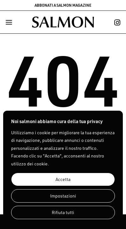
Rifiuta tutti (63, 212)
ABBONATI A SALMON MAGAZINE (63, 5)
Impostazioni (63, 195)
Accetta (63, 179)
